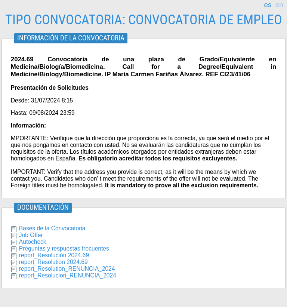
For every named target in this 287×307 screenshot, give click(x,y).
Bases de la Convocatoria (52, 228)
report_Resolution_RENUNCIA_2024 (67, 268)
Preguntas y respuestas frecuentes (64, 248)
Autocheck (32, 242)
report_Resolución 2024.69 (54, 255)
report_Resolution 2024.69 (53, 262)
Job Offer (31, 235)
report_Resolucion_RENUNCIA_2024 (67, 275)
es (267, 5)
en (279, 5)
